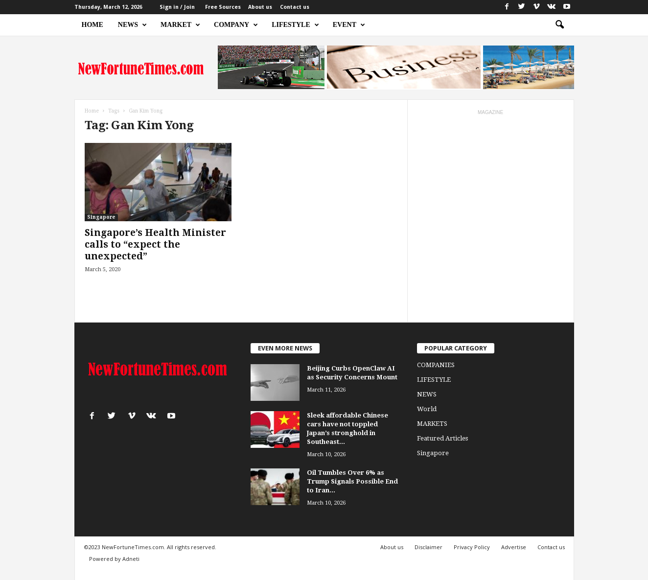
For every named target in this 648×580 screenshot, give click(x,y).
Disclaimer (428, 547)
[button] (559, 25)
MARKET (180, 25)
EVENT (349, 25)
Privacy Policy (472, 547)
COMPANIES (436, 365)
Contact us (294, 7)
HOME (92, 24)
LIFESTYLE (295, 25)
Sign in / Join (177, 7)
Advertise (513, 547)
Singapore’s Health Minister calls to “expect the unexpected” (155, 244)
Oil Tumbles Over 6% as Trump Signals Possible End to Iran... (352, 481)
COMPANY (236, 25)
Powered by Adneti (114, 558)
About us (260, 7)
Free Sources (223, 7)
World (427, 409)
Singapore (101, 217)
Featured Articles (442, 438)
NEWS (132, 25)
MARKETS (432, 423)
